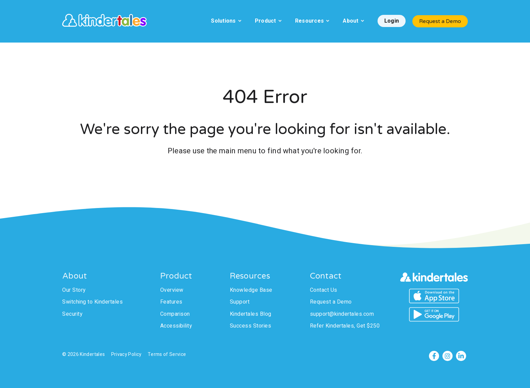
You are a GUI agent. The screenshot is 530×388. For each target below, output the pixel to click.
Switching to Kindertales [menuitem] (92, 302)
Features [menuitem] (171, 302)
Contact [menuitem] (326, 276)
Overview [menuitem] (172, 290)
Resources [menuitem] (309, 21)
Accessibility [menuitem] (176, 326)
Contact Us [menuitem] (323, 290)
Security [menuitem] (72, 314)
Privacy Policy (126, 354)
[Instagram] (447, 356)
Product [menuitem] (265, 21)
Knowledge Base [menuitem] (251, 290)
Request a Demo (440, 21)
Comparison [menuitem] (175, 314)
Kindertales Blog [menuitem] (250, 314)
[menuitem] (392, 21)
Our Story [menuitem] (74, 290)
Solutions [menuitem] (223, 21)
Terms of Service (167, 354)
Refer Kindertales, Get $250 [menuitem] (345, 326)
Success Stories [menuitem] (250, 326)
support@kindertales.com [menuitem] (342, 314)
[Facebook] (434, 356)
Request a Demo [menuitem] (331, 302)
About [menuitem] (350, 21)
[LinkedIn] (461, 356)
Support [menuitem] (240, 302)
